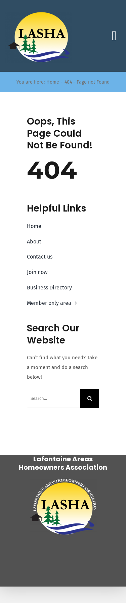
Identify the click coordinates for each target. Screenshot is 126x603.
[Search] (89, 398)
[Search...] (53, 398)
